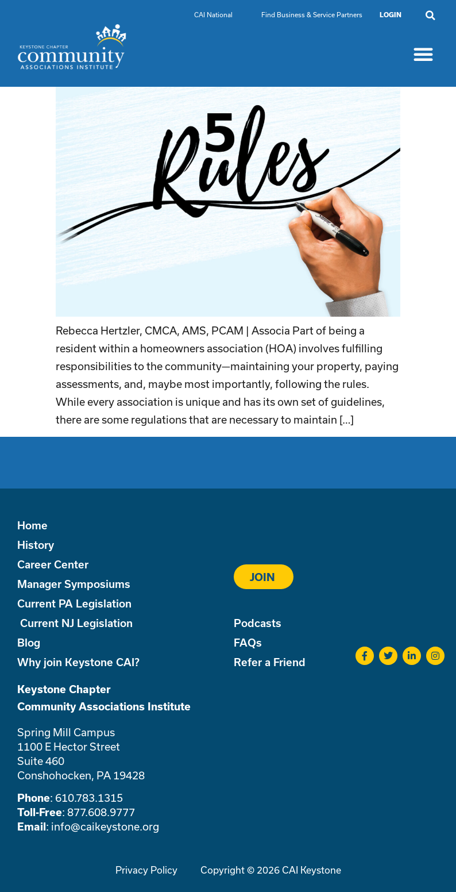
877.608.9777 (101, 812)
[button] (430, 15)
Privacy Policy (146, 869)
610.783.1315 (89, 797)
